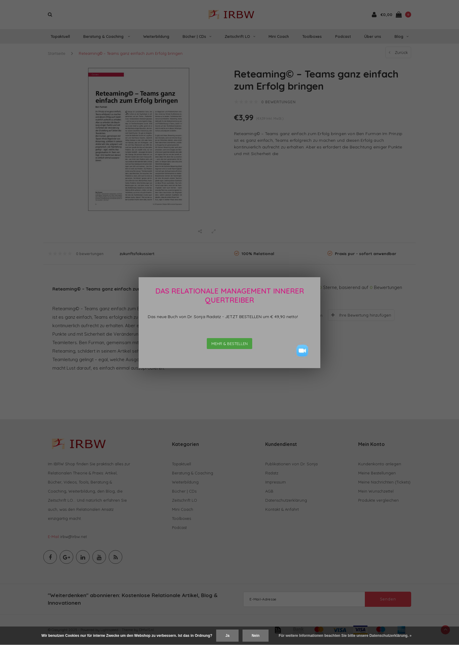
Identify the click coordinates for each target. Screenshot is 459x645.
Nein (255, 635)
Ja (227, 635)
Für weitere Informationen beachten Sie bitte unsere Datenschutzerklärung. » (345, 635)
